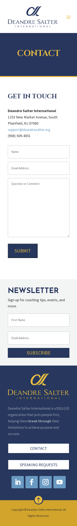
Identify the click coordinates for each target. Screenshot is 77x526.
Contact (39, 448)
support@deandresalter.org (29, 129)
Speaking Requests (38, 464)
